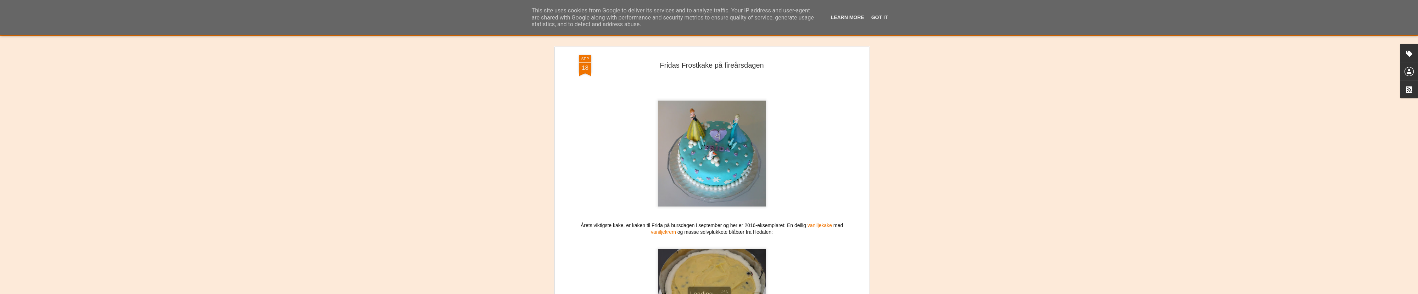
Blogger (726, 290)
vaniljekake (820, 174)
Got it (879, 17)
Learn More (847, 17)
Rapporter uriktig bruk (753, 290)
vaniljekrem (663, 182)
